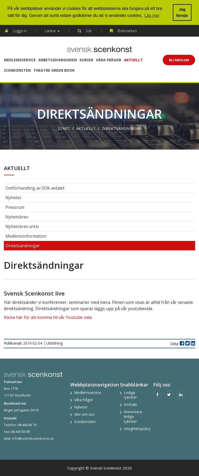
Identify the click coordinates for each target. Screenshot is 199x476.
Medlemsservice (20, 59)
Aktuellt (133, 59)
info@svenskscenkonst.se (33, 438)
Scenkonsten (17, 70)
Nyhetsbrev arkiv (22, 226)
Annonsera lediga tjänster (133, 416)
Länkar (52, 30)
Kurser (86, 59)
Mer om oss (84, 414)
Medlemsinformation (25, 236)
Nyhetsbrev (16, 217)
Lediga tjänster (130, 395)
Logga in (20, 30)
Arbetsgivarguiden (57, 59)
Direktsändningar (121, 128)
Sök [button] (89, 30)
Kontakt (130, 404)
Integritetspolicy (137, 428)
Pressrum (14, 207)
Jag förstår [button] (182, 12)
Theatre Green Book (54, 70)
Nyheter (13, 197)
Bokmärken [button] (127, 30)
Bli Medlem (179, 60)
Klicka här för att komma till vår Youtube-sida (48, 317)
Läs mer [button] (152, 15)
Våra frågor (108, 59)
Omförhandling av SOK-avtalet (35, 188)
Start (64, 128)
